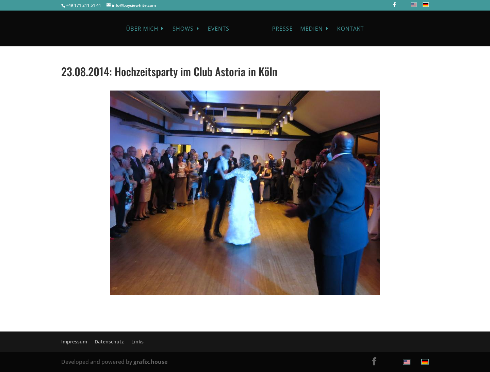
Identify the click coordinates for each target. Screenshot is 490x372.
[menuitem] (413, 4)
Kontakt (350, 29)
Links (137, 341)
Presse (282, 29)
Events (218, 29)
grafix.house (150, 362)
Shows (183, 29)
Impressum (74, 341)
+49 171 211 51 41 (83, 5)
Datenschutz (109, 341)
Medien (311, 29)
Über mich (142, 29)
